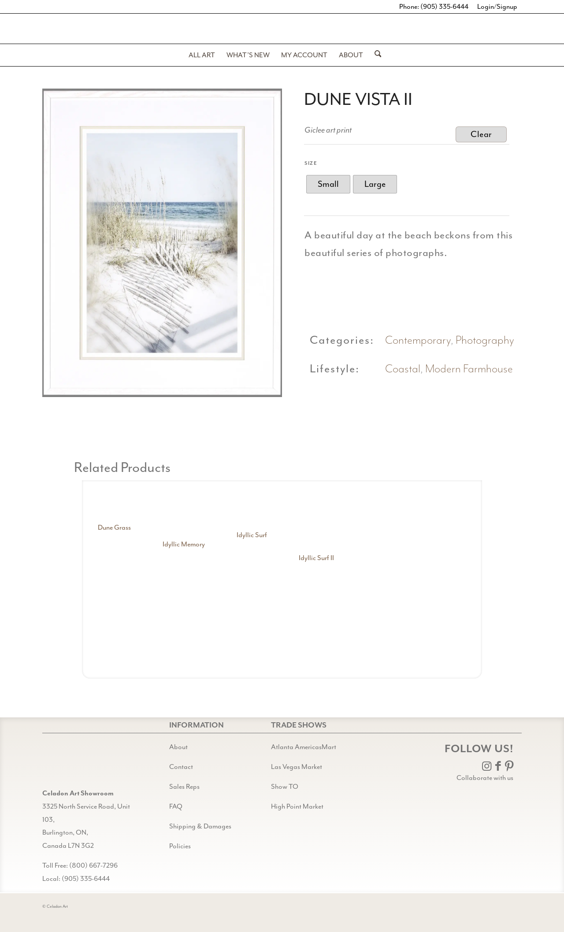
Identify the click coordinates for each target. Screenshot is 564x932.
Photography (485, 340)
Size (310, 163)
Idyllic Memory (184, 544)
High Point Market (297, 806)
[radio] (328, 184)
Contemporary (418, 340)
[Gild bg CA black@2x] (64, 765)
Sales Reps (184, 786)
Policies (180, 846)
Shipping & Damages (200, 826)
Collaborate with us (484, 777)
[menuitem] (202, 55)
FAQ (175, 806)
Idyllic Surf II (316, 557)
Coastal (402, 369)
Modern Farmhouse (469, 369)
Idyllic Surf (252, 535)
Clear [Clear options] (481, 134)
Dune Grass (114, 527)
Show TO (284, 786)
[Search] (375, 55)
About (178, 747)
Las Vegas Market (296, 766)
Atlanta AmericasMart (303, 747)
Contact (181, 766)
